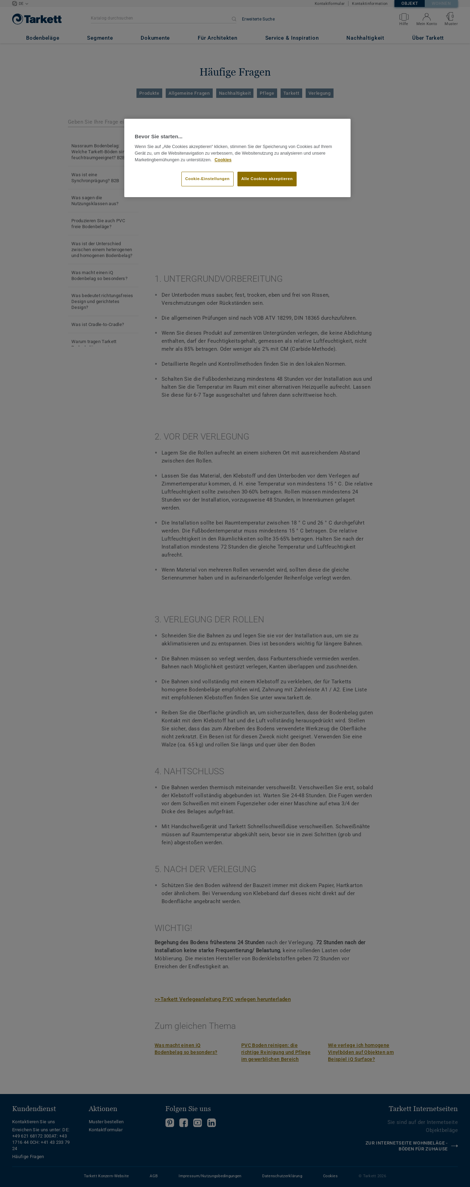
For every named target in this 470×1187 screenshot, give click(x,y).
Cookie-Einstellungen (207, 179)
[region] (237, 158)
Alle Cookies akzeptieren (267, 179)
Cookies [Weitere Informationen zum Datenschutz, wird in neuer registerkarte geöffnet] (223, 159)
